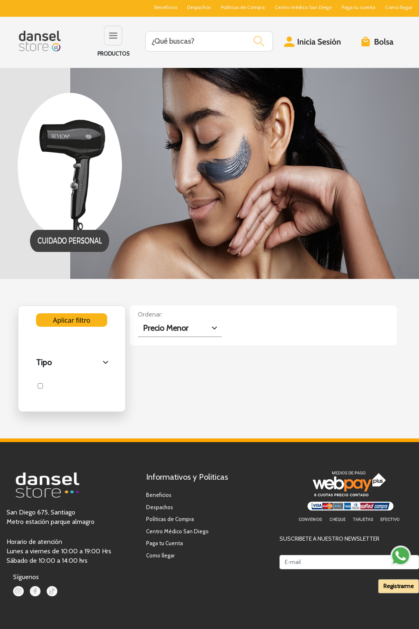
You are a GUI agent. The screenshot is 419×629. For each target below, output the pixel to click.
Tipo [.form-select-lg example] (44, 362)
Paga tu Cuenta (164, 543)
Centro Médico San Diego (177, 531)
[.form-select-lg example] (180, 328)
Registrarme (398, 586)
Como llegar (398, 7)
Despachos (199, 7)
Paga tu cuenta (358, 7)
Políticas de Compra (243, 7)
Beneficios (165, 7)
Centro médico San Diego (303, 7)
